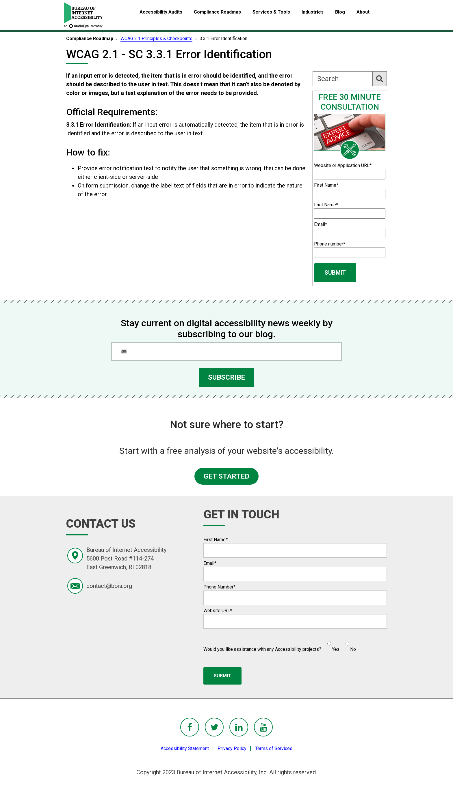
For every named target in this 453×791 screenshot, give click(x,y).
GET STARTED (226, 476)
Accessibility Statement (185, 748)
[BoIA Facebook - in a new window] (189, 727)
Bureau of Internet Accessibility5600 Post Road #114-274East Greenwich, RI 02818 (126, 558)
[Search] (350, 78)
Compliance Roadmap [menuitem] (217, 12)
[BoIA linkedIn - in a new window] (238, 727)
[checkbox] (338, 644)
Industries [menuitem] (313, 12)
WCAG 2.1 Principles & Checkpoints (156, 38)
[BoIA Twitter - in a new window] (214, 727)
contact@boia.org (109, 585)
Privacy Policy (232, 748)
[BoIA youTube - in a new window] (263, 727)
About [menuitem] (363, 12)
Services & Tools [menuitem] (271, 12)
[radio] (332, 644)
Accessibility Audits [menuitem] (161, 12)
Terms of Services (273, 748)
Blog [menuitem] (340, 12)
